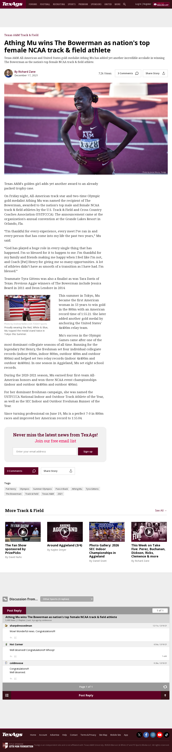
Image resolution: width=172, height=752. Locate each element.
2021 (60, 493)
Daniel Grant (100, 560)
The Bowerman (13, 493)
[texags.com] (12, 4)
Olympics (24, 488)
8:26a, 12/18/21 (160, 663)
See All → (161, 510)
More (117, 4)
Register (147, 4)
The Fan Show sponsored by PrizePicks (15, 549)
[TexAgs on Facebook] (146, 735)
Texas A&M (48, 493)
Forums (33, 4)
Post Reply (14, 610)
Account (43, 734)
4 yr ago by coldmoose (42, 620)
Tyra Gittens (92, 488)
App (126, 734)
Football (45, 4)
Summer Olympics (42, 488)
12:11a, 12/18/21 (160, 626)
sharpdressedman (21, 625)
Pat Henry (11, 488)
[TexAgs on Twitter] (139, 735)
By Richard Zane (25, 72)
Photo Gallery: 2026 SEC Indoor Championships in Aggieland (104, 550)
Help (64, 734)
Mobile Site (115, 734)
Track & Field (31, 493)
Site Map (103, 734)
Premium (83, 4)
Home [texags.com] (33, 734)
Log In (138, 4)
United (108, 4)
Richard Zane (142, 560)
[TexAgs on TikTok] (166, 735)
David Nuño (15, 557)
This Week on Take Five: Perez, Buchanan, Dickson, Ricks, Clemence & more (148, 550)
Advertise (54, 734)
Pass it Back (62, 488)
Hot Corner (16, 644)
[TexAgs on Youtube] (160, 735)
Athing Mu (77, 488)
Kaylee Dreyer (58, 549)
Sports (72, 4)
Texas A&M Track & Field (21, 35)
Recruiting (59, 4)
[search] (125, 4)
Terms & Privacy (88, 734)
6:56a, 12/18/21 (160, 644)
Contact (73, 734)
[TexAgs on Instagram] (153, 735)
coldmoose (16, 663)
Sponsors (96, 4)
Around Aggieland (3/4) (64, 545)
